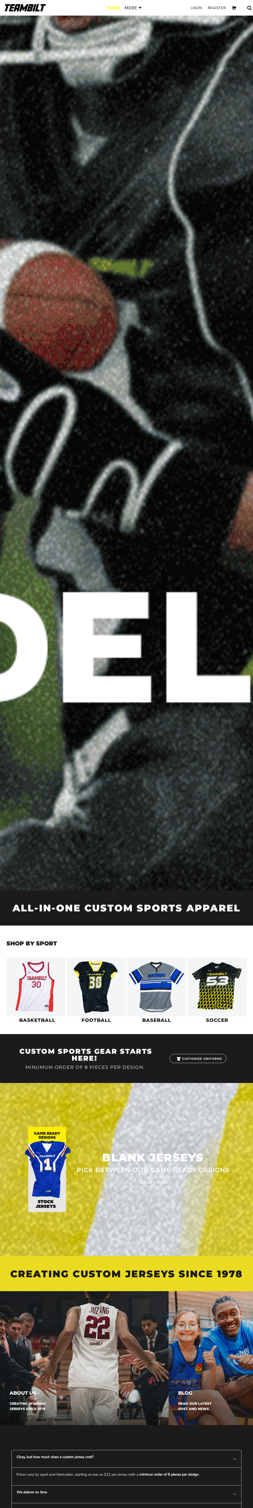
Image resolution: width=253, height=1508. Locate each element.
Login (196, 7)
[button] (35, 987)
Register (217, 7)
